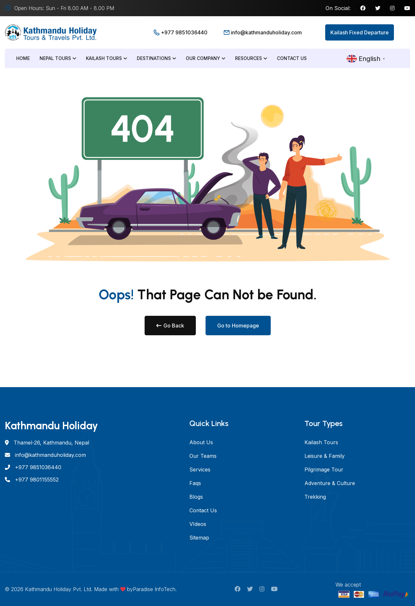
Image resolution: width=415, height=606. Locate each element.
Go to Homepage (238, 325)
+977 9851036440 (184, 32)
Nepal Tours (58, 58)
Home (23, 58)
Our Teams (203, 456)
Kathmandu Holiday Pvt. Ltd (58, 589)
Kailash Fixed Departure (359, 32)
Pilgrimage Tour (323, 469)
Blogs (196, 496)
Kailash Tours (106, 58)
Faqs (195, 483)
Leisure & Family (324, 456)
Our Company (205, 58)
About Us (201, 442)
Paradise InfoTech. (155, 589)
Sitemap (199, 537)
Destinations (156, 58)
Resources (251, 58)
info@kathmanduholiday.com (266, 32)
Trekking (315, 496)
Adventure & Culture (329, 483)
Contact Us (292, 58)
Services (199, 469)
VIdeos (197, 524)
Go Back (170, 325)
